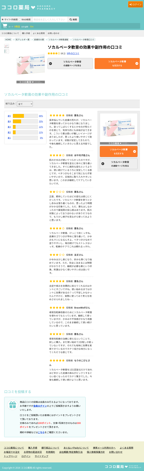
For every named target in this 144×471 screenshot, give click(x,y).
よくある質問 (39, 33)
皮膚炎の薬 (39, 39)
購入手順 (26, 33)
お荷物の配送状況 (33, 452)
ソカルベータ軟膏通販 (58, 39)
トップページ (10, 456)
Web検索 (25, 19)
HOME (8, 39)
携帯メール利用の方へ (104, 447)
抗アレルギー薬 (22, 39)
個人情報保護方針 (96, 452)
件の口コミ (73, 53)
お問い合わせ (53, 33)
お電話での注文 (12, 452)
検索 (73, 19)
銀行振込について (50, 447)
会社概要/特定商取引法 (71, 452)
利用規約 (50, 452)
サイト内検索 (10, 19)
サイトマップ (41, 456)
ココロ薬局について (10, 33)
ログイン (135, 4)
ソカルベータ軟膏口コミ (83, 39)
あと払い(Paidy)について (76, 447)
